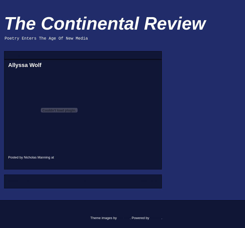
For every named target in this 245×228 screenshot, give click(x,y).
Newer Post (18, 181)
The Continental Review (105, 23)
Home (84, 181)
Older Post (148, 181)
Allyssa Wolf (24, 65)
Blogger (155, 218)
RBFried (124, 218)
